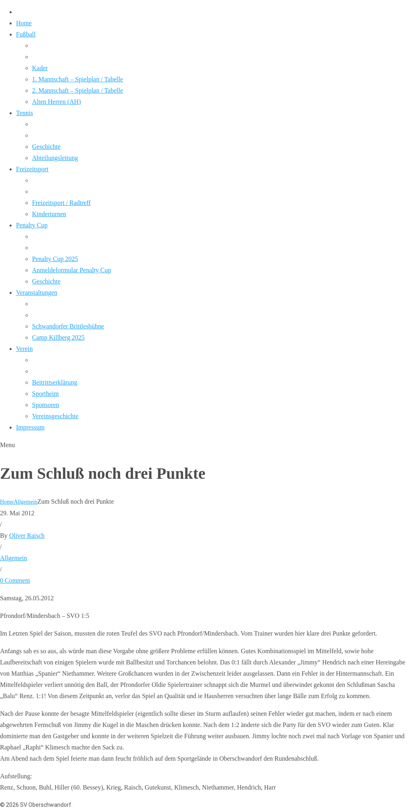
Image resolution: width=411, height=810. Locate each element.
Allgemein (25, 502)
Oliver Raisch (26, 535)
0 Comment (15, 580)
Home (7, 502)
